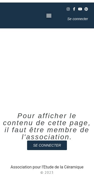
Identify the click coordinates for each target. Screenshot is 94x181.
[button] (49, 15)
